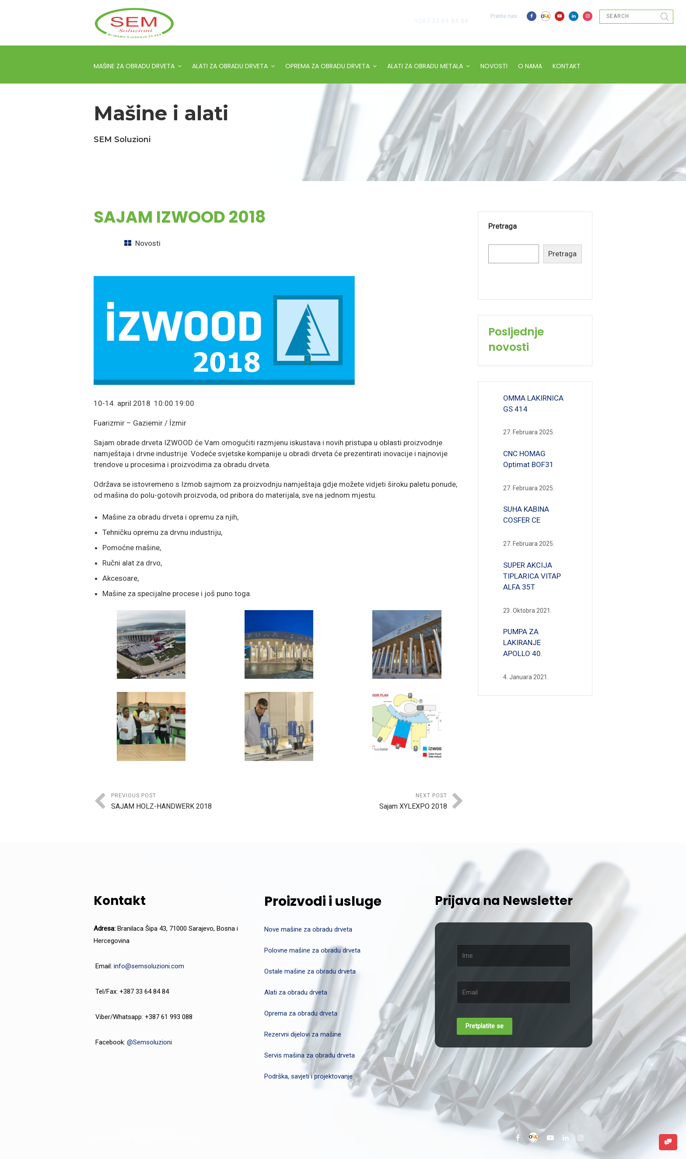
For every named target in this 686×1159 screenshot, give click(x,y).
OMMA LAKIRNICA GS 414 (533, 403)
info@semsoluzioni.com (149, 966)
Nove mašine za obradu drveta (308, 929)
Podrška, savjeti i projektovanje (308, 1076)
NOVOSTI (494, 66)
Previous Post (195, 802)
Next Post (363, 802)
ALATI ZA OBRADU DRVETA (230, 66)
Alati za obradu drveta (295, 992)
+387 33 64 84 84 (441, 20)
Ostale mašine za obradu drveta (310, 971)
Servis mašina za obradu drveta (309, 1055)
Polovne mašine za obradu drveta (312, 950)
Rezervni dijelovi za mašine (302, 1034)
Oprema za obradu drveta (300, 1013)
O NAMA (530, 66)
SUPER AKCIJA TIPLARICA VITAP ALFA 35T (532, 576)
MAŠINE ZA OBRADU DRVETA (134, 66)
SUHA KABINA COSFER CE (526, 514)
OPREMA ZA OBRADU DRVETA (327, 66)
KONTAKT (567, 66)
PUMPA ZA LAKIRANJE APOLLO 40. (522, 642)
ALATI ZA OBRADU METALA (425, 66)
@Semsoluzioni (149, 1042)
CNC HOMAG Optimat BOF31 (528, 459)
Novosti (148, 243)
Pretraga (502, 226)
